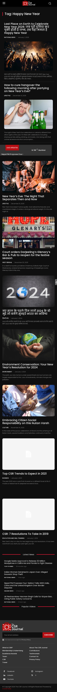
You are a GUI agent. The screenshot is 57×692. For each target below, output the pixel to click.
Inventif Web (6, 689)
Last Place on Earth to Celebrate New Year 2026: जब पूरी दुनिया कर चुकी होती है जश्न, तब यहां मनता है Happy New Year (26, 28)
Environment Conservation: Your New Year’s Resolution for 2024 (27, 365)
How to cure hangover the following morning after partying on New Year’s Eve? (26, 88)
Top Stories (8, 566)
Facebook (10, 671)
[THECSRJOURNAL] (29, 3)
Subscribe (48, 635)
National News (9, 37)
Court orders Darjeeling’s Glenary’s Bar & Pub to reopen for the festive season (26, 255)
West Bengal (7, 262)
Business (5, 478)
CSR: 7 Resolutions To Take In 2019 (25, 534)
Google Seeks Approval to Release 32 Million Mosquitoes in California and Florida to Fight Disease (28, 562)
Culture (5, 427)
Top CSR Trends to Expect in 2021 (24, 474)
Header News (8, 591)
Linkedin (10, 675)
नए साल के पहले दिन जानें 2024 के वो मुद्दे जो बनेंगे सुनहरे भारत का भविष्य (26, 312)
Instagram (39, 671)
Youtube (10, 679)
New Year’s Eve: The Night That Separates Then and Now (23, 197)
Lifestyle (7, 96)
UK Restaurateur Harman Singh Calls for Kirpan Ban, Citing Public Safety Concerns (28, 597)
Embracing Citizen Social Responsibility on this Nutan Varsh (25, 421)
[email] (22, 635)
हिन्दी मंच (5, 318)
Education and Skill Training (13, 538)
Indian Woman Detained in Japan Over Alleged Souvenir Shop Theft (26, 573)
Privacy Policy (26, 640)
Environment (7, 372)
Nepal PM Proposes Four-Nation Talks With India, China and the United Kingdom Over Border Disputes (26, 585)
